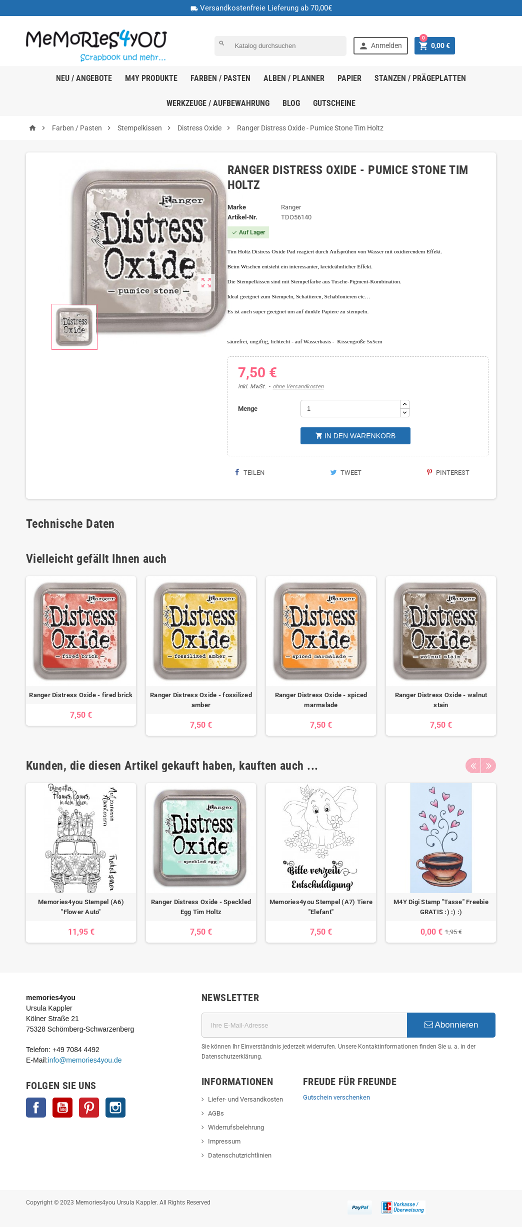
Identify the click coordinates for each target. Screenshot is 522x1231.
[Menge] (350, 408)
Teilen (249, 472)
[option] (81, 656)
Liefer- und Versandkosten (245, 1099)
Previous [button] (473, 765)
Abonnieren (451, 1025)
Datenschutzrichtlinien (240, 1155)
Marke (237, 207)
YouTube (62, 1108)
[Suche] (280, 46)
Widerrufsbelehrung (236, 1127)
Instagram (116, 1108)
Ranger (291, 207)
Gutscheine (334, 103)
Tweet (346, 472)
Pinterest (448, 472)
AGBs (216, 1113)
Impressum (224, 1141)
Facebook (36, 1108)
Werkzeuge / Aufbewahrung (218, 103)
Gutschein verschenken (336, 1097)
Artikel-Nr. (243, 217)
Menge (248, 408)
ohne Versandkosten (298, 386)
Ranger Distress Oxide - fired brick (80, 695)
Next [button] (488, 765)
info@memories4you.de (85, 1060)
